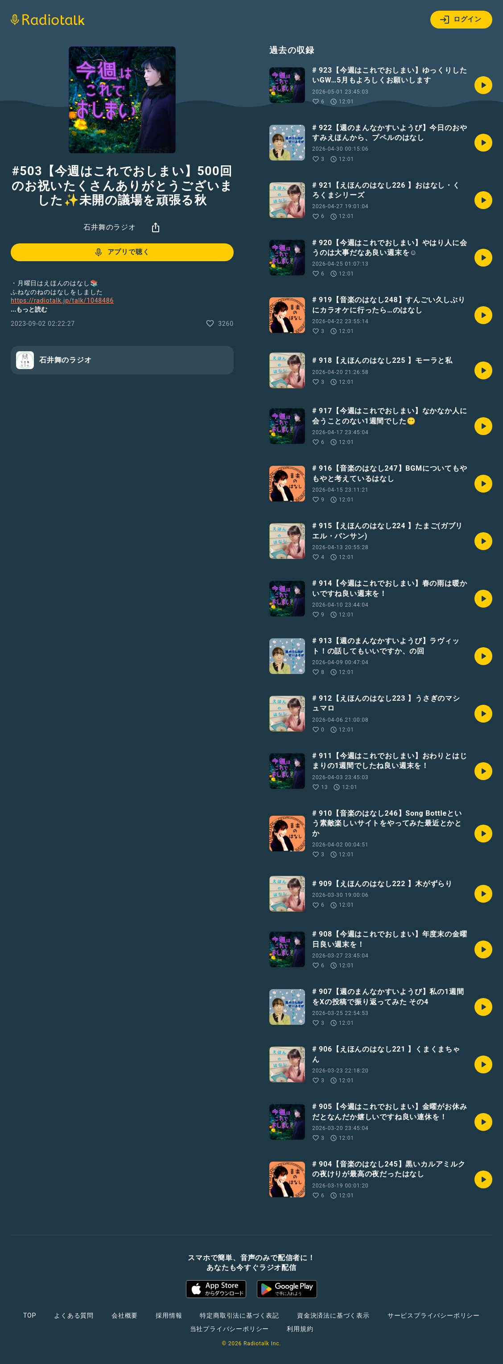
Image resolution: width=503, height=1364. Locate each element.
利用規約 (300, 1328)
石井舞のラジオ (109, 227)
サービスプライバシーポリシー (434, 1315)
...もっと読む (29, 309)
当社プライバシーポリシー (229, 1328)
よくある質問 (74, 1315)
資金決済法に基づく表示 (333, 1315)
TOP (29, 1315)
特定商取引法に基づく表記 (239, 1315)
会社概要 (124, 1315)
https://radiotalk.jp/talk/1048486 (62, 300)
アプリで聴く (121, 252)
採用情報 (169, 1315)
